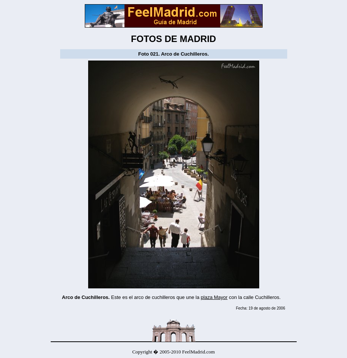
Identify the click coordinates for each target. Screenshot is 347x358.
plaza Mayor (214, 297)
